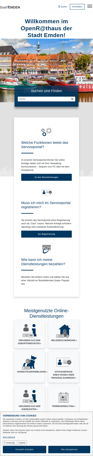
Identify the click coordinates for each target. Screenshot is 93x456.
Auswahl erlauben (24, 449)
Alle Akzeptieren (69, 449)
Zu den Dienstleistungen (46, 177)
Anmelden (77, 7)
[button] (62, 6)
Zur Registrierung (46, 234)
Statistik (22, 443)
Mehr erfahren (8, 437)
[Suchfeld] (44, 99)
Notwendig (10, 443)
